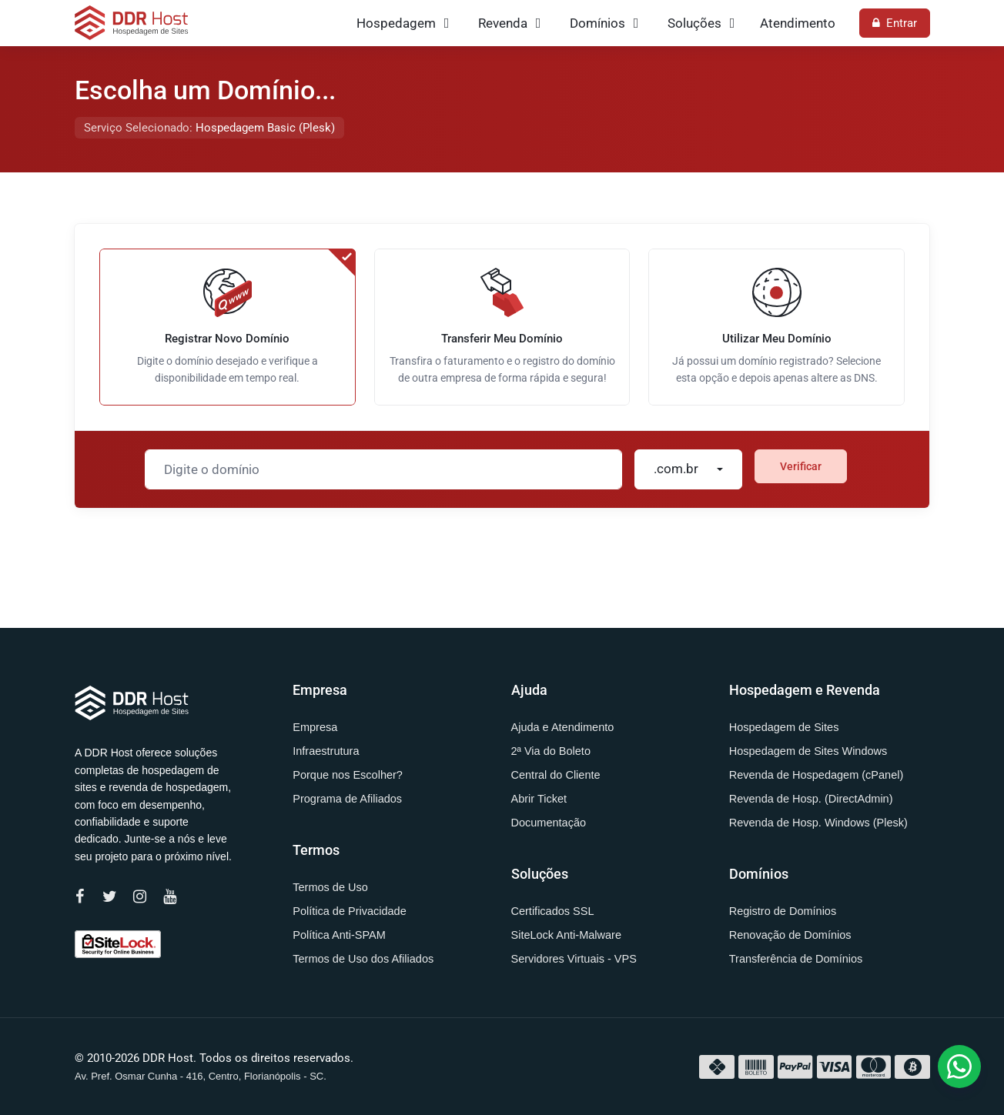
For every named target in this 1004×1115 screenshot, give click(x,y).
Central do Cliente (556, 775)
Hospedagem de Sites (784, 727)
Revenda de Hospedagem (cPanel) (816, 775)
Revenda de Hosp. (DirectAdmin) (811, 799)
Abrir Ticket (539, 799)
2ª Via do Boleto (551, 751)
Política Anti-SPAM (339, 935)
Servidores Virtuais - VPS (574, 959)
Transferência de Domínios (796, 959)
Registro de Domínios (782, 911)
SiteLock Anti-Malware (566, 935)
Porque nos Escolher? (348, 775)
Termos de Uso (330, 887)
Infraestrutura (326, 751)
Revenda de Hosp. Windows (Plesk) (818, 822)
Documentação (549, 822)
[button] (959, 1066)
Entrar (894, 23)
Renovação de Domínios (790, 935)
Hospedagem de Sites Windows (808, 751)
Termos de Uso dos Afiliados (363, 959)
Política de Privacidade (350, 911)
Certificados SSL (552, 911)
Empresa (315, 727)
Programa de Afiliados (347, 799)
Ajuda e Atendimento (562, 727)
